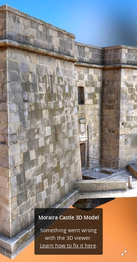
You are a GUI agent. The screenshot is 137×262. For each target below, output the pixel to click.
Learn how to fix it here (68, 245)
